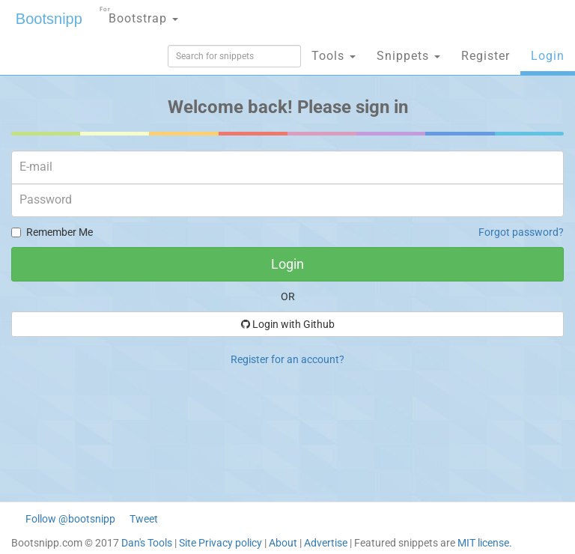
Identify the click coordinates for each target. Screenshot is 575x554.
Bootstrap (139, 13)
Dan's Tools (146, 543)
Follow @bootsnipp (70, 519)
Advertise (325, 543)
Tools (333, 56)
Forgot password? (521, 232)
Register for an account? (287, 359)
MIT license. (484, 543)
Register (485, 56)
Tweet (144, 519)
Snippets (408, 56)
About (283, 543)
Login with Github (288, 324)
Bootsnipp (49, 18)
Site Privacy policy (220, 543)
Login (548, 56)
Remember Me (52, 232)
